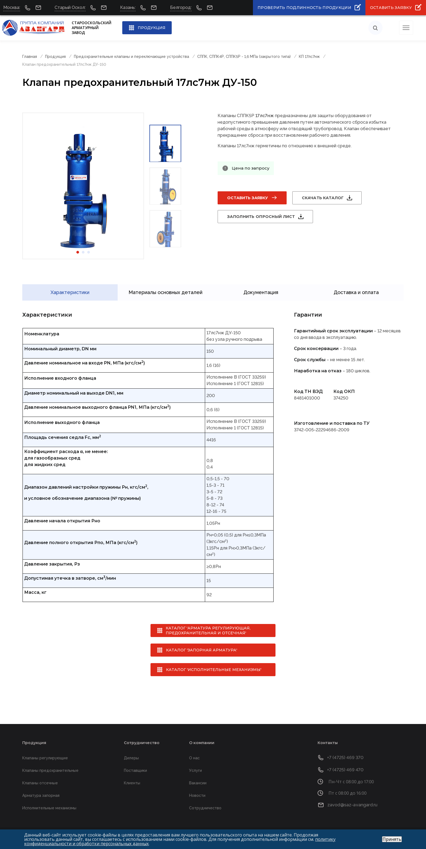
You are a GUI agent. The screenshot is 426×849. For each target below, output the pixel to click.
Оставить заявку (247, 197)
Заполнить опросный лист (261, 216)
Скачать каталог (323, 197)
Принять (392, 839)
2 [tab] (83, 252)
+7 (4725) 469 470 (345, 769)
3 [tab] (88, 252)
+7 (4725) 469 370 (345, 757)
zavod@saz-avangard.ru (352, 804)
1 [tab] (77, 252)
